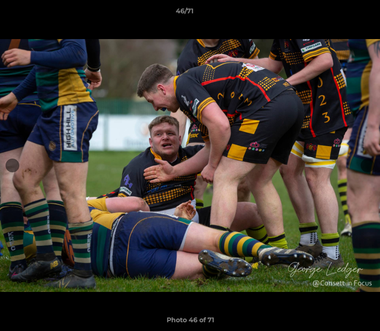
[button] (341, 13)
